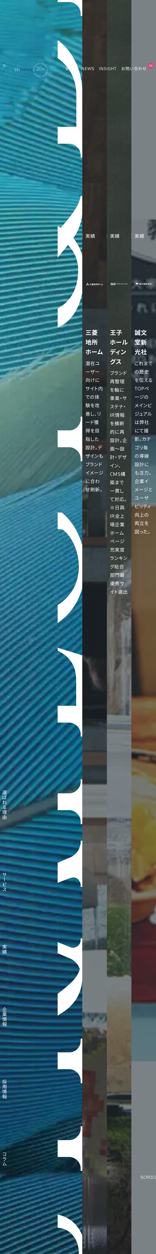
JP (68, 68)
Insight (108, 68)
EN (74, 68)
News (87, 68)
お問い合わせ (134, 68)
